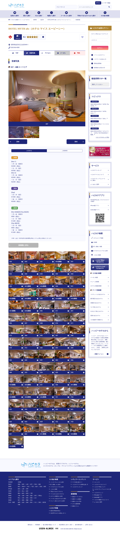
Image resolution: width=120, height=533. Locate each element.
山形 (27, 484)
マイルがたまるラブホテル (56, 494)
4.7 (24, 37)
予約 (77, 53)
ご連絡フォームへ (99, 354)
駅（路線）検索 (96, 246)
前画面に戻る (18, 245)
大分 (35, 502)
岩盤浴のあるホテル (99, 303)
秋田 (23, 484)
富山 (23, 491)
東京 (19, 486)
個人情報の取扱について (49, 524)
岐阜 (23, 493)
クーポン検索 (99, 277)
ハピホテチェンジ (98, 492)
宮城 (35, 484)
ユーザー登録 (106, 3)
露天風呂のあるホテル (99, 298)
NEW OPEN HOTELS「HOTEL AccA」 (98, 111)
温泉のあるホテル (99, 315)
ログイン (99, 48)
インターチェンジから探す (56, 482)
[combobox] (92, 7)
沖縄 (19, 504)
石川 (19, 491)
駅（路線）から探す (55, 484)
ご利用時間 (64, 150)
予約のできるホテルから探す (86, 14)
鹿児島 (44, 502)
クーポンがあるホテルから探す (57, 498)
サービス (95, 166)
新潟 (19, 488)
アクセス (46, 53)
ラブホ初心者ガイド (76, 482)
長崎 (27, 502)
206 (14, 142)
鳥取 (27, 498)
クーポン (61, 53)
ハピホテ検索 (97, 233)
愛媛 (27, 500)
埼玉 (28, 486)
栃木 (36, 486)
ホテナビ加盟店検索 (99, 286)
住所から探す (14, 14)
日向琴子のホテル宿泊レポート (57, 513)
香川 (19, 500)
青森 (19, 484)
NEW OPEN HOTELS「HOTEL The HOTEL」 (100, 104)
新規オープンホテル (76, 496)
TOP (15, 53)
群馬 (45, 486)
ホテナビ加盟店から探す (56, 496)
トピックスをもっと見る (102, 137)
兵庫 (23, 495)
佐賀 (23, 502)
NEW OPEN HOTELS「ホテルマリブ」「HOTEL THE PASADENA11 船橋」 (100, 131)
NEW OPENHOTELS (54, 510)
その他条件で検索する (99, 319)
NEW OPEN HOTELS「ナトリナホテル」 (100, 123)
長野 (27, 488)
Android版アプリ (99, 209)
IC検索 (94, 242)
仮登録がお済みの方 (99, 67)
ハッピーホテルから (99, 331)
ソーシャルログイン (99, 55)
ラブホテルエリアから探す (99, 251)
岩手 (31, 484)
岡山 (19, 498)
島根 (31, 498)
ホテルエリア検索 (97, 238)
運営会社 (30, 524)
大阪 (19, 495)
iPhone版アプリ (99, 205)
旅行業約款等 (78, 524)
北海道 (19, 482)
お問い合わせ (88, 524)
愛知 (19, 493)
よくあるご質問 (99, 184)
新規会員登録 (97, 63)
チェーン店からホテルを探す (57, 501)
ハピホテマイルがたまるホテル (98, 267)
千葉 (32, 486)
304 (79, 142)
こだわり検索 (96, 255)
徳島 (23, 500)
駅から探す (26, 14)
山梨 (23, 488)
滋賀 (31, 495)
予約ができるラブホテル (56, 491)
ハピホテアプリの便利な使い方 (79, 484)
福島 (39, 484)
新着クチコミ (75, 506)
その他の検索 (105, 14)
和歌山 (40, 495)
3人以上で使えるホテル (99, 311)
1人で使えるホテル (99, 307)
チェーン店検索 (99, 281)
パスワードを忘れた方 (100, 59)
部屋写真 (30, 53)
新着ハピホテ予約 (76, 501)
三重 (31, 493)
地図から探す (51, 14)
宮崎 (39, 502)
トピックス (96, 96)
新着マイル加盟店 (76, 499)
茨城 (41, 486)
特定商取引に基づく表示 (65, 524)
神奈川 (23, 486)
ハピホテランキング (99, 170)
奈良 (35, 495)
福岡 (19, 502)
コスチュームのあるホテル (99, 294)
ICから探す (38, 14)
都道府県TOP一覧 (98, 79)
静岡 (27, 493)
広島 (23, 498)
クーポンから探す (66, 14)
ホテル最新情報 (75, 503)
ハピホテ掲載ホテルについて (101, 499)
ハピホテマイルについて (99, 174)
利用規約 (37, 524)
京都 (27, 495)
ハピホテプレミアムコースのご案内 (99, 179)
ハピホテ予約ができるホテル (98, 261)
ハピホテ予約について (99, 487)
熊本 (31, 502)
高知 (31, 500)
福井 (27, 491)
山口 (35, 498)
